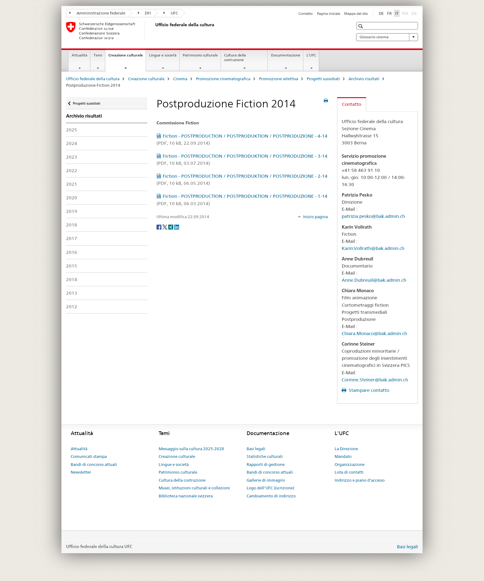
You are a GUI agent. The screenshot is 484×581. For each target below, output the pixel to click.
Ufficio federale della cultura (92, 78)
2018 (71, 225)
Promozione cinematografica (223, 78)
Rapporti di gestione (266, 464)
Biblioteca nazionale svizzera (186, 495)
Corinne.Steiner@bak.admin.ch (375, 380)
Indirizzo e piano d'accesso (360, 480)
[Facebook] (159, 226)
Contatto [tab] (351, 104)
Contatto (305, 13)
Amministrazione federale (97, 13)
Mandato (343, 456)
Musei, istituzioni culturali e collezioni (194, 487)
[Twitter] (165, 226)
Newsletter (81, 472)
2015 (71, 266)
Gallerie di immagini (266, 480)
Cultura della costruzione (235, 57)
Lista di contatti (349, 472)
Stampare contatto (368, 390)
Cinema (180, 78)
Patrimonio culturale (200, 55)
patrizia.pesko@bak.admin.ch (373, 216)
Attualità (79, 55)
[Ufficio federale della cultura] (154, 30)
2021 (71, 184)
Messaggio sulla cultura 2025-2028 (191, 448)
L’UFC (311, 55)
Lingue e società (163, 55)
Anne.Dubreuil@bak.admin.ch (374, 280)
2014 (71, 279)
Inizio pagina (315, 216)
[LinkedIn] (176, 226)
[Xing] (171, 226)
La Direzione (346, 448)
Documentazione (285, 55)
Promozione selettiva (278, 78)
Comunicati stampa (89, 456)
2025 (71, 130)
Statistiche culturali (265, 456)
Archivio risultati (363, 78)
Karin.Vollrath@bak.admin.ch (373, 248)
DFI (144, 13)
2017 (71, 238)
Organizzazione (350, 464)
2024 (71, 143)
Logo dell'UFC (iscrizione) (270, 487)
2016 (71, 252)
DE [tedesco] (381, 13)
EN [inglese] (414, 13)
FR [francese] (389, 13)
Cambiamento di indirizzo (271, 495)
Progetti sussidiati (323, 78)
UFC (171, 13)
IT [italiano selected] (396, 13)
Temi (98, 55)
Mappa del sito (356, 13)
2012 (71, 306)
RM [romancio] (405, 13)
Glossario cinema (387, 37)
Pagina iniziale (328, 13)
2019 (71, 211)
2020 (71, 198)
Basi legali (256, 448)
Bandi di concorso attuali (94, 464)
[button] (361, 26)
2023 (71, 157)
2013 (71, 293)
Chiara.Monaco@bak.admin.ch (374, 333)
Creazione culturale (127, 57)
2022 (71, 170)
